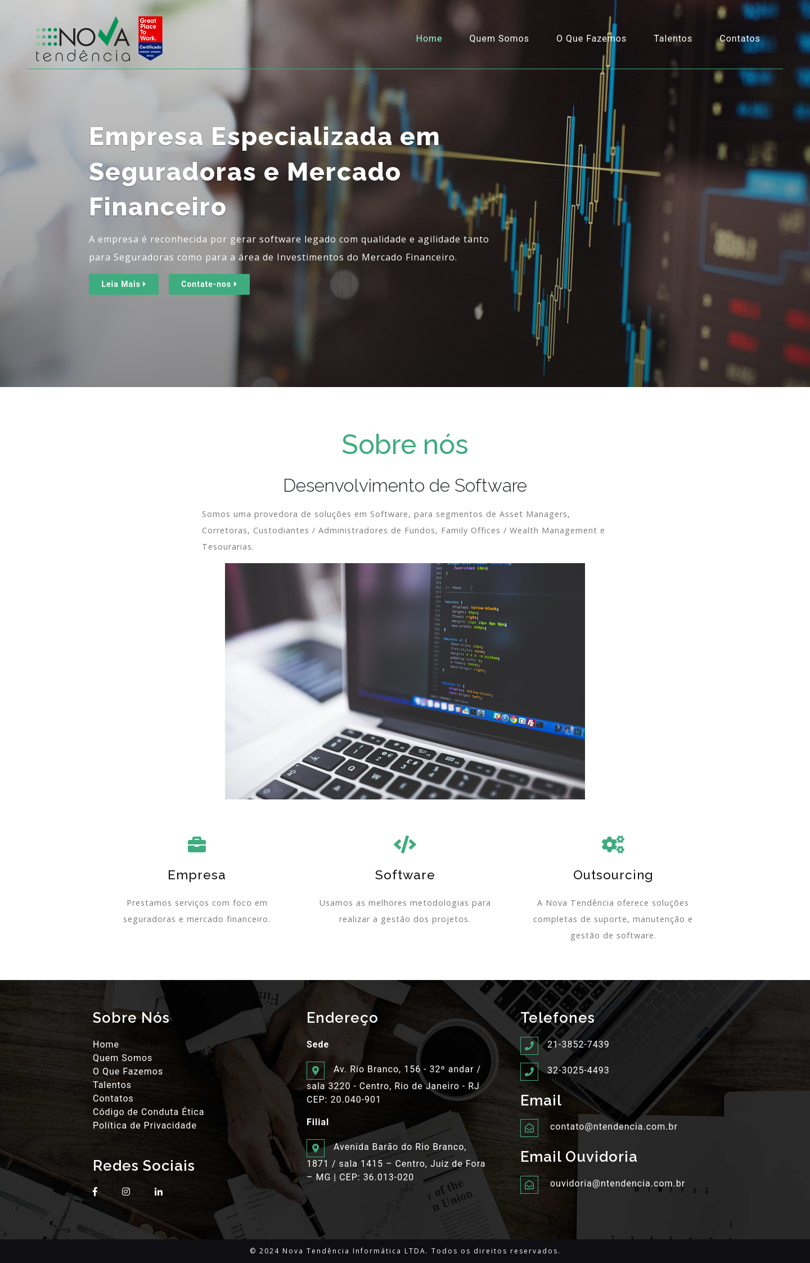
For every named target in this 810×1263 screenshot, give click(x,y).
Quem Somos (499, 38)
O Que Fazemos (591, 38)
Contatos (739, 38)
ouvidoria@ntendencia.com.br (617, 1183)
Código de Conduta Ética (148, 1112)
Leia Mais (123, 284)
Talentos (673, 38)
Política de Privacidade (145, 1125)
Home (431, 38)
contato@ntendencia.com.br (614, 1126)
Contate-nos (209, 284)
